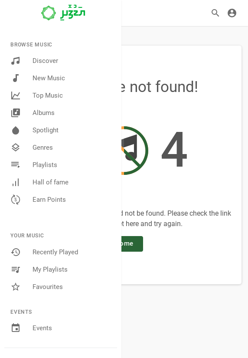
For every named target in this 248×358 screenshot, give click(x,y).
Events (31, 328)
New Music (37, 78)
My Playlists (39, 269)
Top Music (36, 95)
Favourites (36, 287)
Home (124, 243)
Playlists (33, 165)
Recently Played (44, 252)
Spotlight (34, 130)
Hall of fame (39, 182)
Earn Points (38, 199)
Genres (31, 147)
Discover (34, 61)
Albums (32, 113)
